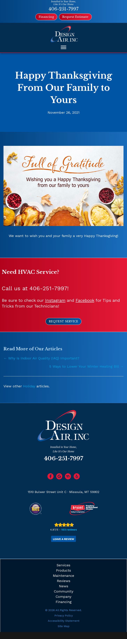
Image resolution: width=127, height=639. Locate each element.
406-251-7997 (63, 9)
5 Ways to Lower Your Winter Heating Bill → (86, 366)
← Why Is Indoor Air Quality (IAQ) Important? (41, 358)
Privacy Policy (63, 615)
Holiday (29, 386)
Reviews (63, 581)
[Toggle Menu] (63, 47)
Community (63, 591)
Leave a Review (63, 539)
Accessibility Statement (63, 620)
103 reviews (69, 529)
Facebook (85, 300)
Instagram (55, 300)
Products (63, 570)
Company (63, 596)
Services (63, 565)
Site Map (63, 626)
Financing (64, 602)
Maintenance (63, 575)
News (63, 586)
